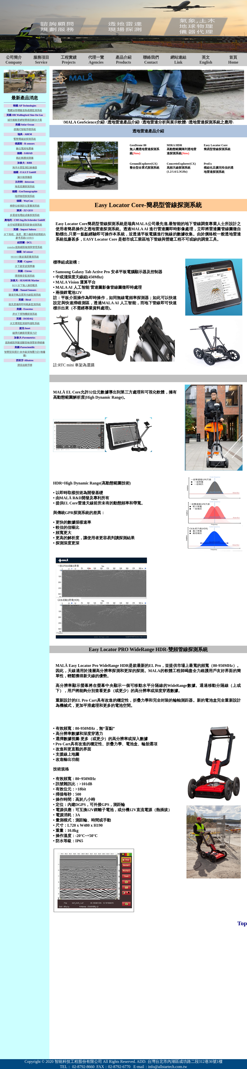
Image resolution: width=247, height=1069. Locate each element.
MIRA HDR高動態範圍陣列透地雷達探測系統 (181, 149)
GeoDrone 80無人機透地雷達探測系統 (144, 149)
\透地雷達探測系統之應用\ (210, 122)
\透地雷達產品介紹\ (123, 122)
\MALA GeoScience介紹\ (84, 122)
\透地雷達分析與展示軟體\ (164, 122)
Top (242, 923)
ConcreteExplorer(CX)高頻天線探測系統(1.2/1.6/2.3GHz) (181, 167)
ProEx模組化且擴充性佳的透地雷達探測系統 (218, 168)
